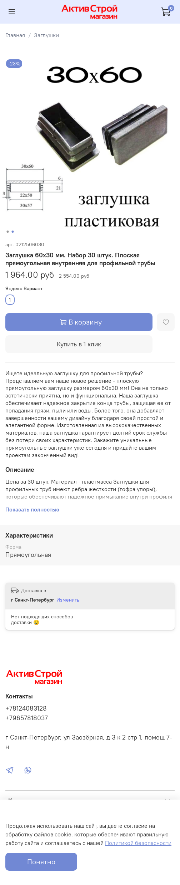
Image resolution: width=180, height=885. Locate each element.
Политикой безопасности (138, 842)
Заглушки (46, 35)
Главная (15, 35)
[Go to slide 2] (13, 232)
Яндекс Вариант (23, 289)
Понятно (41, 861)
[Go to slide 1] (8, 232)
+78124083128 (26, 708)
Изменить (67, 600)
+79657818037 (26, 718)
